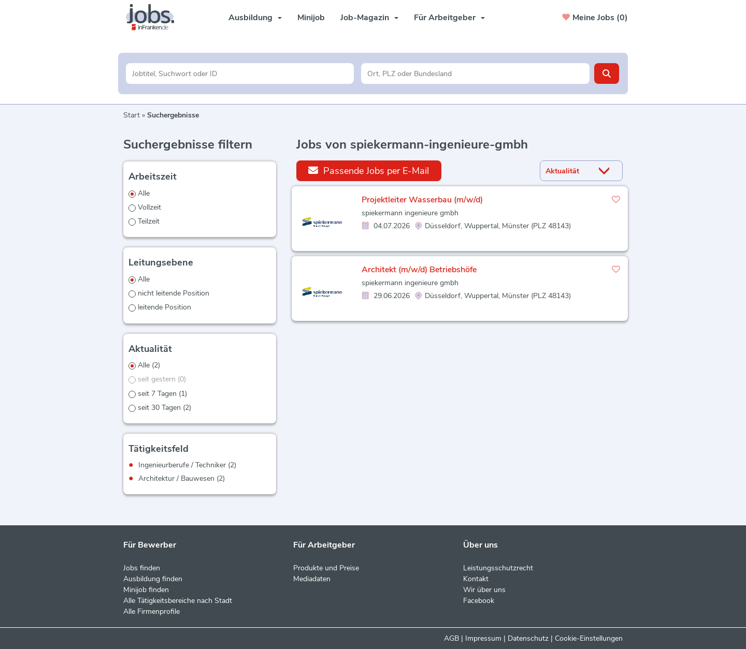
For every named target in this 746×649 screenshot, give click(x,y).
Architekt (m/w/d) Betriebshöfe (419, 269)
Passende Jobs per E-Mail (368, 170)
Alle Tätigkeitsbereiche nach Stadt (177, 601)
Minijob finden (146, 590)
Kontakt (476, 579)
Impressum (483, 638)
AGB (451, 638)
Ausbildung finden (152, 579)
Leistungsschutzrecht (498, 568)
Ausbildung (255, 17)
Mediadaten (312, 579)
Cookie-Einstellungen (589, 638)
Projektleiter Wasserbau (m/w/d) (422, 199)
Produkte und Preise (326, 568)
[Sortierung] (568, 171)
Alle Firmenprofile (151, 611)
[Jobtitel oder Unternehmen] (240, 73)
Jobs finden (141, 568)
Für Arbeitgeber (449, 17)
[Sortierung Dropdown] (606, 171)
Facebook (478, 601)
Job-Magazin (369, 17)
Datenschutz (528, 638)
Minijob (311, 17)
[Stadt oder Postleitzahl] (475, 73)
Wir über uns (484, 590)
